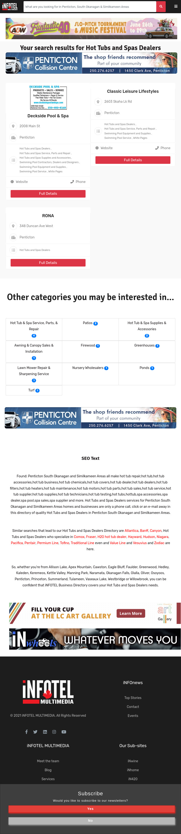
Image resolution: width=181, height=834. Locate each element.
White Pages (55, 171)
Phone (78, 182)
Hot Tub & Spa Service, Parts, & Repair (34, 326)
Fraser (91, 537)
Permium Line (47, 543)
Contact (133, 707)
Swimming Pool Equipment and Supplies (43, 167)
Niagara (163, 537)
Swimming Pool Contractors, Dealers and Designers (49, 162)
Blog (48, 770)
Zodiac (159, 543)
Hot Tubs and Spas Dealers (35, 148)
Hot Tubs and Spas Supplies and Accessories (45, 157)
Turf (31, 390)
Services (48, 779)
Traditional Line (82, 543)
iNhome (133, 770)
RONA (48, 215)
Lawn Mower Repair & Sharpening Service (33, 371)
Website (22, 182)
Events (133, 716)
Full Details (48, 193)
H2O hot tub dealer (112, 537)
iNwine (133, 761)
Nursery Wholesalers (87, 368)
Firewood (88, 345)
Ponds (144, 368)
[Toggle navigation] (179, 7)
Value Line (118, 543)
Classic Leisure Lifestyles (133, 91)
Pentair (30, 543)
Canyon (155, 531)
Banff (144, 531)
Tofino (64, 543)
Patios (88, 323)
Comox (79, 537)
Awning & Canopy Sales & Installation (33, 348)
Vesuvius (140, 543)
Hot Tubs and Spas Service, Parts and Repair (45, 153)
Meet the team (48, 761)
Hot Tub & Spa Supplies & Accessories (147, 326)
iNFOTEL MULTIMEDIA (38, 716)
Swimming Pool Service (33, 171)
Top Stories (132, 698)
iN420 (133, 779)
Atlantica (131, 531)
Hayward (135, 537)
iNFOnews (133, 682)
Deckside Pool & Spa (48, 116)
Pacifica (17, 543)
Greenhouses (144, 345)
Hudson (149, 537)
